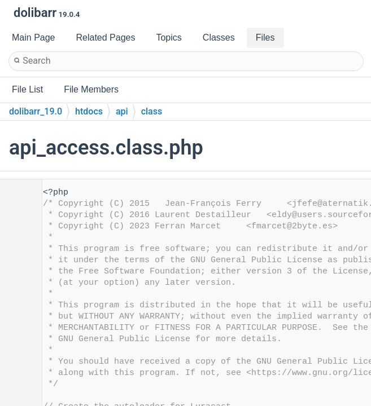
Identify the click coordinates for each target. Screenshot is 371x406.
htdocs (89, 111)
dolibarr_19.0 (35, 111)
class (152, 111)
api (122, 111)
